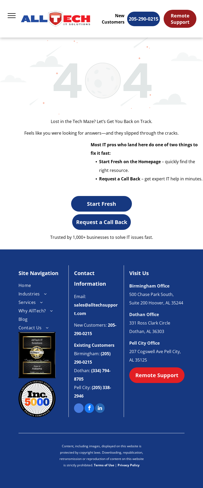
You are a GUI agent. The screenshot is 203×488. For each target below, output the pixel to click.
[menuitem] (41, 285)
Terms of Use (104, 465)
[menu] (12, 15)
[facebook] (89, 408)
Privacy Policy (129, 465)
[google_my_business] (79, 408)
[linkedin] (100, 408)
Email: (80, 296)
